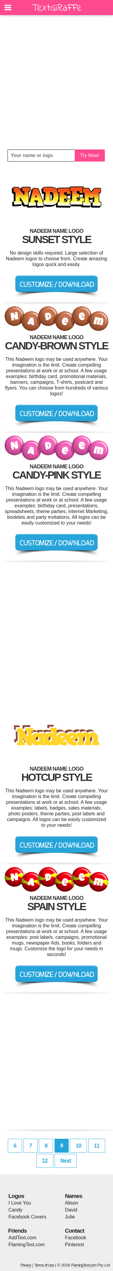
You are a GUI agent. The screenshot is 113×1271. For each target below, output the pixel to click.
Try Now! (89, 155)
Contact (74, 1231)
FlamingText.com (26, 1244)
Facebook (75, 1237)
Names (73, 1196)
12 (45, 1161)
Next (65, 1161)
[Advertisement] (56, 82)
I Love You (19, 1202)
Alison (71, 1202)
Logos (16, 1196)
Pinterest (74, 1244)
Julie (70, 1216)
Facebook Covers (27, 1216)
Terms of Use (44, 1265)
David (71, 1209)
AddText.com (22, 1237)
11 (96, 1146)
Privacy (25, 1265)
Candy (15, 1209)
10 (78, 1146)
